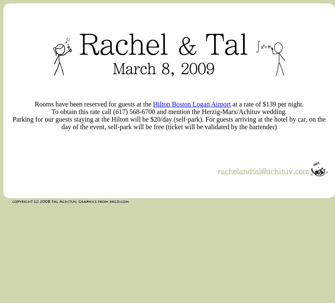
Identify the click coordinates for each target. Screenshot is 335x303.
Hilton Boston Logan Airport (192, 104)
